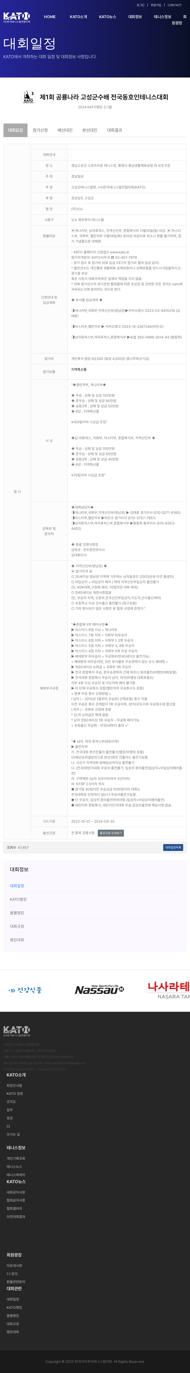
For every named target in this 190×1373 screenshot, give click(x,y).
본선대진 (89, 130)
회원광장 (179, 19)
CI (8, 1126)
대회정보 (135, 16)
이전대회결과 (16, 1217)
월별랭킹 (13, 1316)
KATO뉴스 (107, 16)
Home (50, 16)
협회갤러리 (14, 1208)
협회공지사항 (16, 1200)
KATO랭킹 (14, 1307)
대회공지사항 (16, 1192)
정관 (10, 1118)
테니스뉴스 (14, 1167)
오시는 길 (13, 1134)
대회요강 (15, 130)
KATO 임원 (15, 1093)
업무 (10, 1110)
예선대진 (65, 130)
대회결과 (114, 130)
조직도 (11, 1102)
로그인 (140, 5)
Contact (175, 5)
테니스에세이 (16, 1175)
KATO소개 (78, 16)
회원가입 (156, 5)
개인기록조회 (16, 1158)
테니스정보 (162, 16)
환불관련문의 (16, 1282)
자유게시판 (14, 1266)
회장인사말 (14, 1086)
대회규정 (13, 1324)
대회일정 (13, 1299)
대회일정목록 (173, 847)
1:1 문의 (12, 1274)
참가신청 (40, 130)
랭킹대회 (13, 1332)
